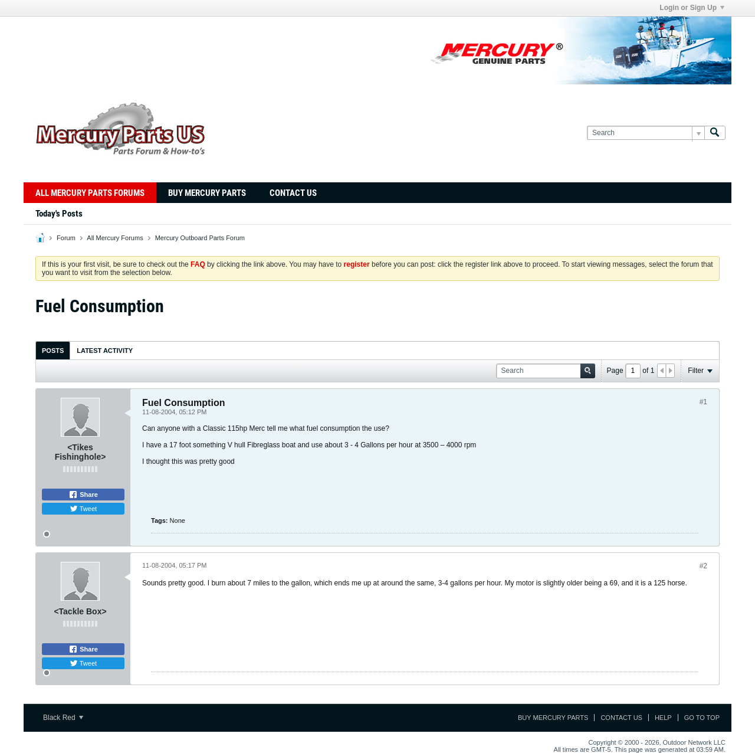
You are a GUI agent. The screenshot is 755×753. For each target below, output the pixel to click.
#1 (703, 402)
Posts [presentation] (53, 350)
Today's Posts (59, 213)
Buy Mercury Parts (207, 193)
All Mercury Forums (115, 237)
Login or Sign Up (691, 8)
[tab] (52, 350)
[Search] (645, 133)
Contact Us (293, 193)
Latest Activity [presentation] (105, 350)
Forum (66, 237)
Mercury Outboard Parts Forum (200, 237)
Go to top (702, 717)
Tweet (83, 509)
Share (83, 494)
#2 (703, 566)
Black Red (63, 717)
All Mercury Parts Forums (90, 193)
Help (663, 717)
